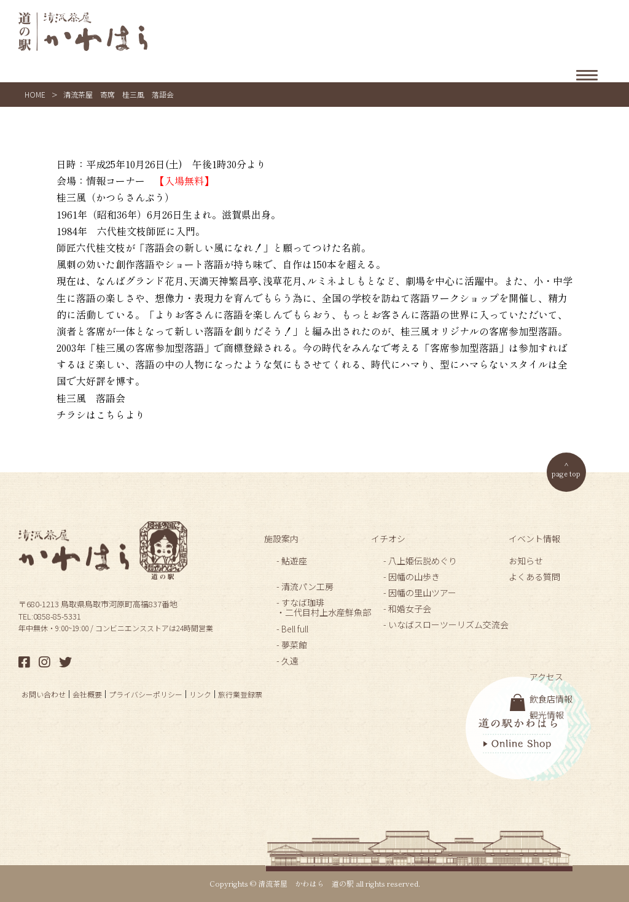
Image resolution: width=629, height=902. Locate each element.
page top (566, 473)
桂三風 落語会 (91, 398)
